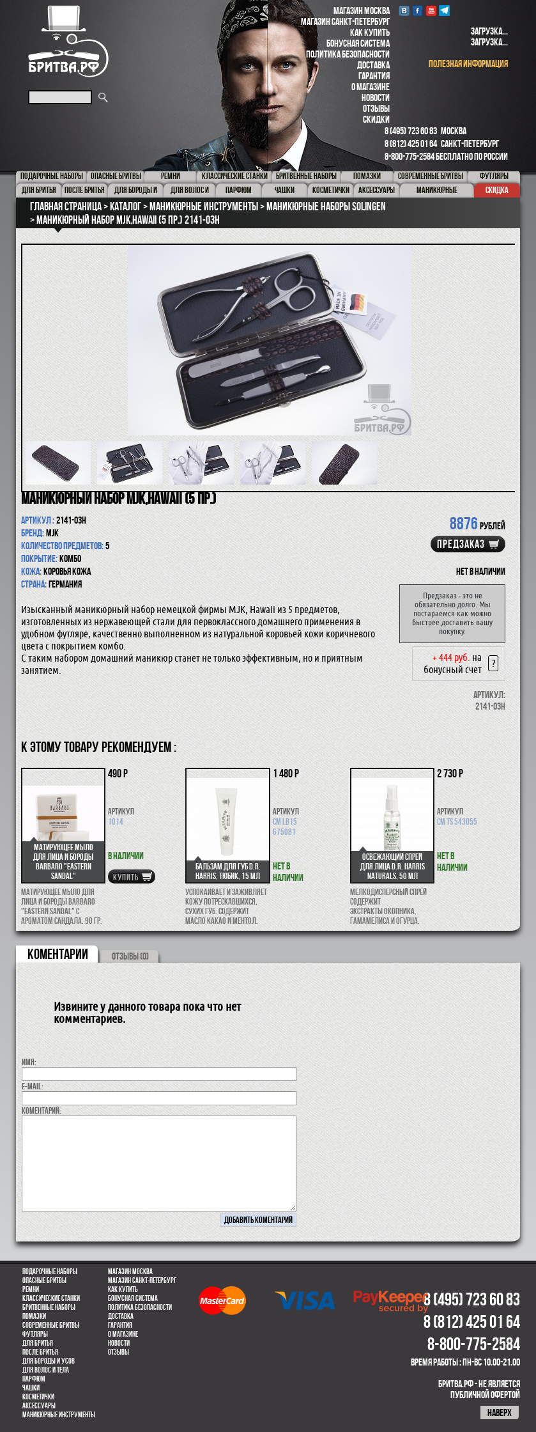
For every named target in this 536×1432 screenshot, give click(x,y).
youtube (430, 10)
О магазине (370, 86)
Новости (376, 97)
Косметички (38, 1396)
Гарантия (374, 75)
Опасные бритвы (44, 1280)
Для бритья (37, 1343)
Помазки (34, 1316)
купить (126, 877)
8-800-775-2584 (409, 156)
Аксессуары (39, 1405)
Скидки (376, 119)
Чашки (31, 1387)
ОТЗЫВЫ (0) (130, 956)
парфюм (33, 1378)
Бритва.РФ (68, 41)
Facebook (417, 10)
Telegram (444, 10)
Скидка (497, 190)
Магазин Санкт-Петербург (345, 21)
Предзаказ (461, 544)
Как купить (370, 32)
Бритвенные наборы (48, 1307)
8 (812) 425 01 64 (411, 143)
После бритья (40, 1352)
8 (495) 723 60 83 (411, 130)
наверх (499, 1412)
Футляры (35, 1334)
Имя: (29, 1062)
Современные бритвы (50, 1325)
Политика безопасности (348, 54)
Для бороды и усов (48, 1361)
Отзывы (376, 108)
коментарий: (41, 1110)
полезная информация (468, 63)
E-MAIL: (32, 1086)
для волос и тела (45, 1370)
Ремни (30, 1289)
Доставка (373, 64)
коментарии (57, 954)
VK (404, 10)
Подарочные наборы (49, 1271)
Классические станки (51, 1298)
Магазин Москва (361, 10)
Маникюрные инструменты (58, 1414)
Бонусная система (358, 43)
